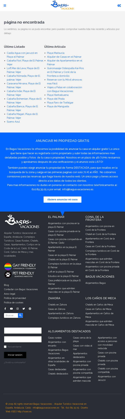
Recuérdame (12, 347)
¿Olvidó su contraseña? (15, 362)
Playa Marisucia (55, 53)
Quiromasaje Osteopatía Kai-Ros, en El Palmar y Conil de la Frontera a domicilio (65, 72)
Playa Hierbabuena (58, 95)
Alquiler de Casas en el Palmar (64, 56)
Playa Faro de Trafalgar (60, 102)
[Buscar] (20, 315)
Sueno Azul (13, 121)
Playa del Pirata (56, 98)
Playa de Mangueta (58, 106)
